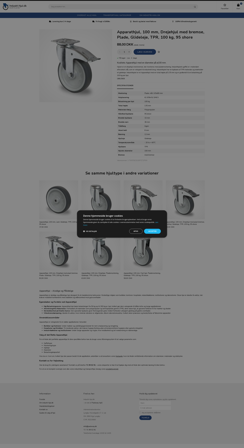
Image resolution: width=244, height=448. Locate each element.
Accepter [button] (152, 231)
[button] (90, 231)
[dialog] (122, 224)
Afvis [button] (136, 231)
